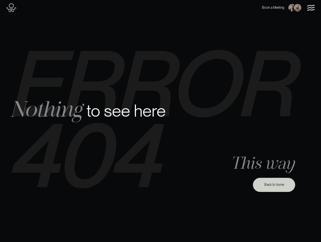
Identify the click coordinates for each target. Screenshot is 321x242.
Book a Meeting (282, 7)
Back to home (274, 185)
